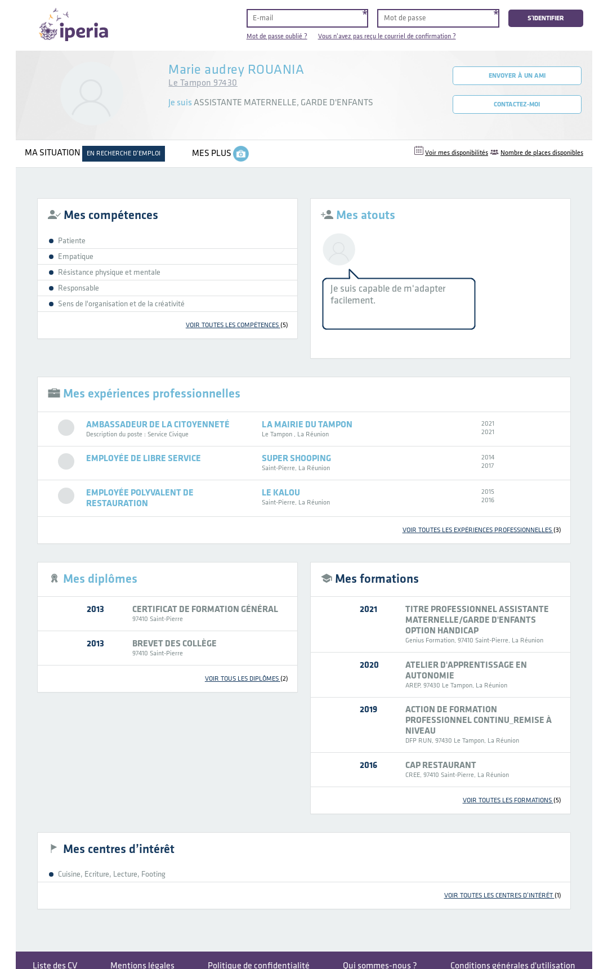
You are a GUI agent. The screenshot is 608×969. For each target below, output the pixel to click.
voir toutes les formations (512, 800)
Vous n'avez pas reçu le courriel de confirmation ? (387, 36)
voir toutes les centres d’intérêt (502, 895)
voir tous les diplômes (246, 679)
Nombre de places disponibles (541, 153)
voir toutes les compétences (237, 325)
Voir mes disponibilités (456, 153)
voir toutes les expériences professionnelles (482, 530)
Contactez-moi (517, 104)
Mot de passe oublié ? (277, 36)
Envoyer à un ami (517, 76)
